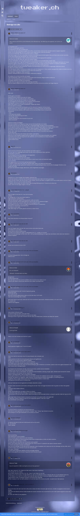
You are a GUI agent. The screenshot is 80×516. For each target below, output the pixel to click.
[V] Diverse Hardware (15, 417)
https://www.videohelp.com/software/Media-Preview (19, 218)
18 (19, 29)
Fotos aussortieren (15, 214)
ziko (11, 34)
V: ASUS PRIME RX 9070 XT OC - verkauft (20, 190)
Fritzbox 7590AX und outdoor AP (18, 33)
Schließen (76, 514)
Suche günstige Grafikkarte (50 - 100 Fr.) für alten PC (22, 484)
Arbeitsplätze (14, 173)
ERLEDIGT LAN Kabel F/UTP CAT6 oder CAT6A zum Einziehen (24, 250)
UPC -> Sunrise (14, 457)
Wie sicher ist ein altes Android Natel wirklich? (21, 351)
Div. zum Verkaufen (13, 270)
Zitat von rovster (13, 39)
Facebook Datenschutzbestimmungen (19, 430)
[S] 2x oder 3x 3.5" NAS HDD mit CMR (19, 223)
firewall (12, 273)
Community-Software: (40, 511)
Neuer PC (13, 146)
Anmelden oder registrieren (2, 12)
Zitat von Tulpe (13, 463)
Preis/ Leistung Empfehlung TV (17, 307)
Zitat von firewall (13, 328)
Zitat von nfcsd (13, 268)
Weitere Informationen (68, 514)
